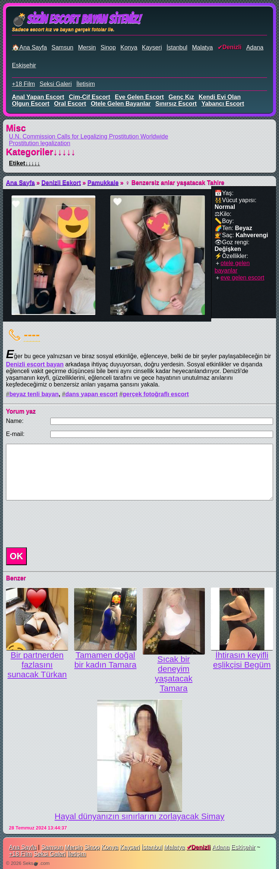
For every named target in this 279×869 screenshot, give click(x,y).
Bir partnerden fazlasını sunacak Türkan (37, 664)
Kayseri (152, 47)
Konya (128, 47)
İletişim (85, 84)
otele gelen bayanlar (121, 104)
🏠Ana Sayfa (29, 47)
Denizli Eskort (61, 182)
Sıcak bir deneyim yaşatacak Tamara (174, 674)
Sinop (108, 47)
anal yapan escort (38, 97)
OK (16, 556)
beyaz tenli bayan (34, 394)
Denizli (232, 47)
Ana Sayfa (20, 182)
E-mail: (15, 434)
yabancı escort (223, 104)
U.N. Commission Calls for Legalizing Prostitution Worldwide (88, 136)
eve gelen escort (139, 97)
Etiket (24, 163)
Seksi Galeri (55, 84)
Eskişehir (24, 65)
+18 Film (23, 84)
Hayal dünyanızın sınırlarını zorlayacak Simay (140, 816)
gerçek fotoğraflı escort (156, 394)
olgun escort (30, 104)
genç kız (181, 97)
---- (32, 334)
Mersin (87, 47)
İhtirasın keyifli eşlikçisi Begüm (242, 659)
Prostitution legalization (39, 143)
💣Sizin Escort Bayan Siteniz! (76, 19)
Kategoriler (41, 152)
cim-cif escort (89, 97)
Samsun (62, 47)
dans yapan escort (91, 394)
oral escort (70, 104)
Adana (254, 47)
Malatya (202, 47)
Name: (14, 421)
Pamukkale (103, 182)
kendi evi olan (220, 97)
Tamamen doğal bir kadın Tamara (105, 659)
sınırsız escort (176, 104)
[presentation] (59, 523)
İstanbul (177, 47)
